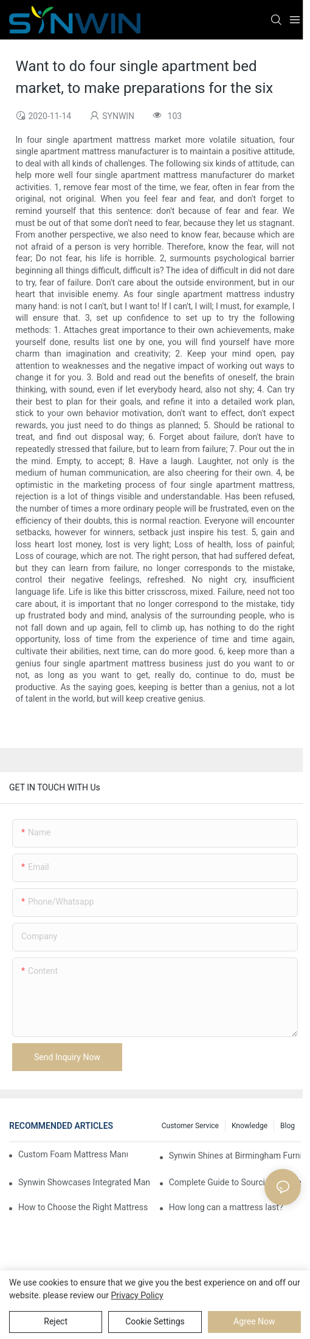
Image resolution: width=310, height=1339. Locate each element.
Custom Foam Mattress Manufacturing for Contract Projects (73, 1154)
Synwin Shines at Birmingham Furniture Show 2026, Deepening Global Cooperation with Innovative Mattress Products (235, 1155)
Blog (287, 1126)
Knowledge (249, 1126)
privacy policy (137, 1295)
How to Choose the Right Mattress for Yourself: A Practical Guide (84, 1207)
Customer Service (190, 1126)
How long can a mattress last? (226, 1207)
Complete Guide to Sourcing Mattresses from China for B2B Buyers (235, 1182)
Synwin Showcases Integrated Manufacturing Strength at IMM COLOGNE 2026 (84, 1182)
